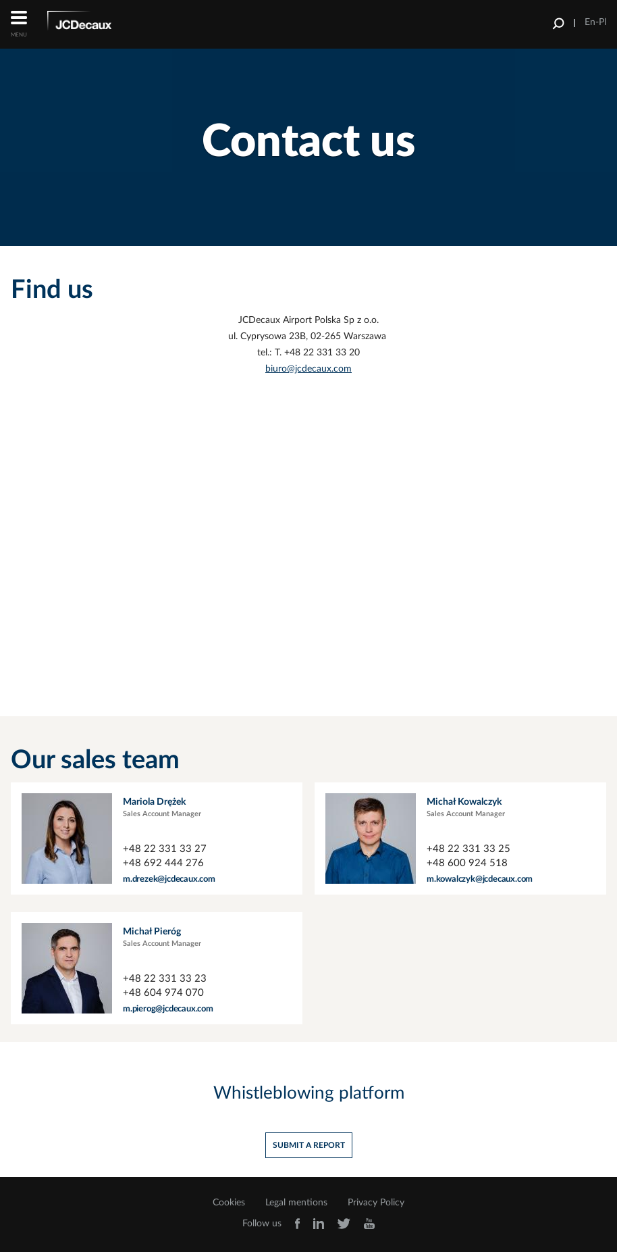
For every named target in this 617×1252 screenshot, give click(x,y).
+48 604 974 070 (163, 993)
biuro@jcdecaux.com (308, 369)
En (590, 22)
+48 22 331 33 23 (165, 979)
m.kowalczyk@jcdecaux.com (480, 879)
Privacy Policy (376, 1202)
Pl (602, 22)
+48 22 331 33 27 (165, 849)
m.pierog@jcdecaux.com (168, 1009)
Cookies (229, 1202)
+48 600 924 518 (467, 863)
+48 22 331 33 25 (468, 849)
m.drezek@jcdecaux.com (169, 879)
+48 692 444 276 (163, 863)
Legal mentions (296, 1202)
